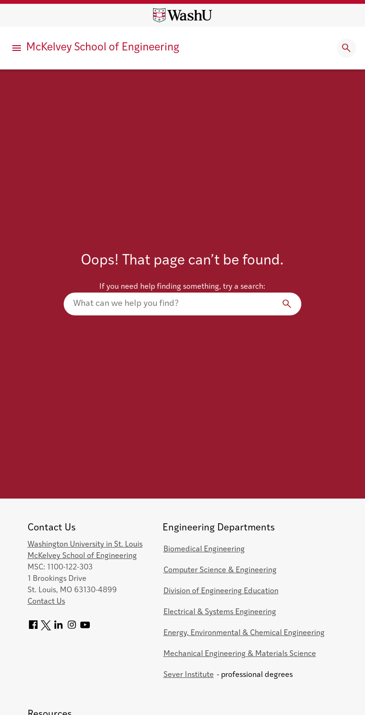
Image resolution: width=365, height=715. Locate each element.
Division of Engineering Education (221, 591)
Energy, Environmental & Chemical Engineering (244, 633)
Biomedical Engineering (204, 549)
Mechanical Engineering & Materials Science (239, 654)
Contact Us (46, 602)
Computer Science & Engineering (220, 570)
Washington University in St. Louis (85, 544)
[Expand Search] (346, 48)
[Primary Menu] (16, 48)
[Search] (287, 303)
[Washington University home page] (182, 15)
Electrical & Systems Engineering (219, 612)
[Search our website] (182, 304)
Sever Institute (188, 675)
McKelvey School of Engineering (102, 47)
